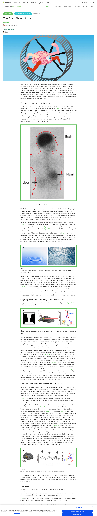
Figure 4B (64, 411)
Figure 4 (23, 398)
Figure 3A (70, 303)
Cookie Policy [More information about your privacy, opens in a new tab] (17, 513)
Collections (57, 6)
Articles (47, 6)
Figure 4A (43, 407)
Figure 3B (48, 354)
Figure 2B (47, 229)
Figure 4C (56, 426)
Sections (77, 6)
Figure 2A (23, 225)
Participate (67, 6)
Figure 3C (55, 362)
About (85, 6)
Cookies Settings (77, 508)
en (92, 6)
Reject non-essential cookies (77, 511)
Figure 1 (58, 108)
